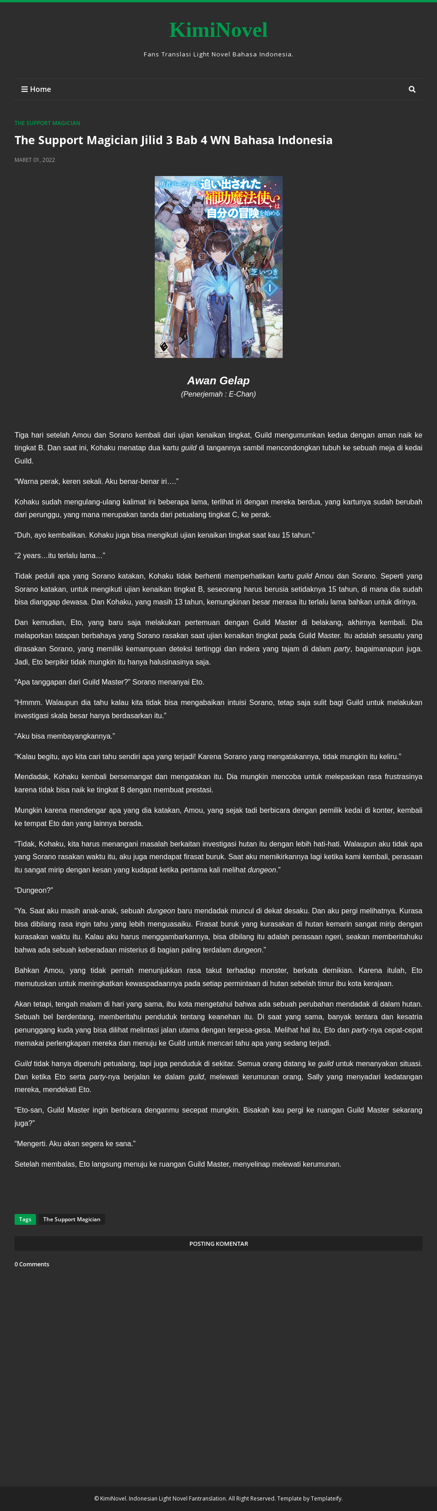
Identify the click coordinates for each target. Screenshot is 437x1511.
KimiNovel (218, 29)
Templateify (326, 1498)
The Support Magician (47, 123)
